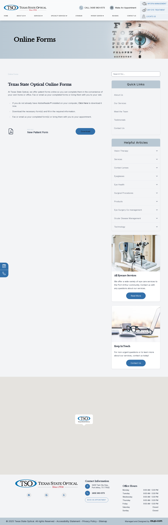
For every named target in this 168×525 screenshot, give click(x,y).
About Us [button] (21, 16)
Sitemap (103, 521)
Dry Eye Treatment (153, 10)
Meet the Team (121, 111)
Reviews (115, 16)
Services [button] (38, 16)
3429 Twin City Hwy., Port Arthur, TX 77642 (101, 486)
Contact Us (131, 16)
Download (85, 131)
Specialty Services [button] (59, 16)
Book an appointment (97, 500)
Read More (136, 296)
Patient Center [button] (97, 16)
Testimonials (119, 120)
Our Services (120, 103)
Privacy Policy (89, 521)
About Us (118, 95)
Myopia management (154, 3)
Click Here (83, 103)
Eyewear (79, 16)
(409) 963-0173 (98, 493)
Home (6, 16)
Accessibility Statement (68, 521)
